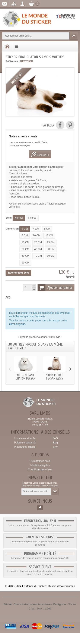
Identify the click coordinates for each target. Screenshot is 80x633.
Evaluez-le (40, 154)
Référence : (12, 61)
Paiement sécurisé (24, 442)
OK (73, 35)
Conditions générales (40, 469)
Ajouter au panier (55, 287)
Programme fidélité (24, 446)
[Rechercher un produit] (36, 36)
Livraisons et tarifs (24, 438)
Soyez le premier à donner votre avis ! (39, 337)
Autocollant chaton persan (25, 377)
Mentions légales (39, 465)
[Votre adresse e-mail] (36, 491)
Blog (55, 442)
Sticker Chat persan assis (54, 377)
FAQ (55, 438)
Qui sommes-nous (40, 460)
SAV (55, 446)
